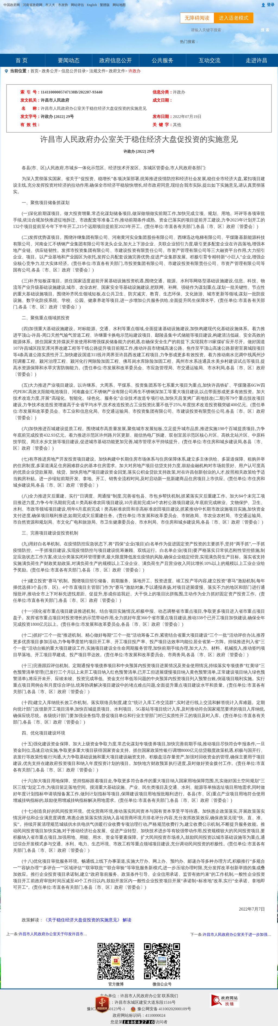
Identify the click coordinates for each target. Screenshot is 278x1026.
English (92, 5)
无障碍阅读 (197, 18)
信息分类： (163, 92)
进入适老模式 (234, 18)
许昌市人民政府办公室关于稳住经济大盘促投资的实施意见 (94, 108)
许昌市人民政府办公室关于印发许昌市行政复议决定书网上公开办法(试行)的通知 (86, 934)
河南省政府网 (32, 5)
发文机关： (30, 100)
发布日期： (163, 116)
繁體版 (105, 5)
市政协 (63, 5)
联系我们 (170, 996)
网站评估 (77, 5)
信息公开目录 (73, 71)
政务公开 (50, 71)
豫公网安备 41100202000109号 (161, 1009)
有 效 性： (30, 125)
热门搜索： (189, 42)
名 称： (31, 108)
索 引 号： (30, 92)
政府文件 (117, 71)
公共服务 (162, 60)
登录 (270, 5)
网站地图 (119, 5)
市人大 (50, 5)
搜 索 (265, 30)
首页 (34, 71)
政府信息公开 (115, 60)
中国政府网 (12, 5)
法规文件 (97, 71)
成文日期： (163, 100)
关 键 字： (163, 125)
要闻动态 (69, 60)
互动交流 (209, 60)
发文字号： (30, 116)
